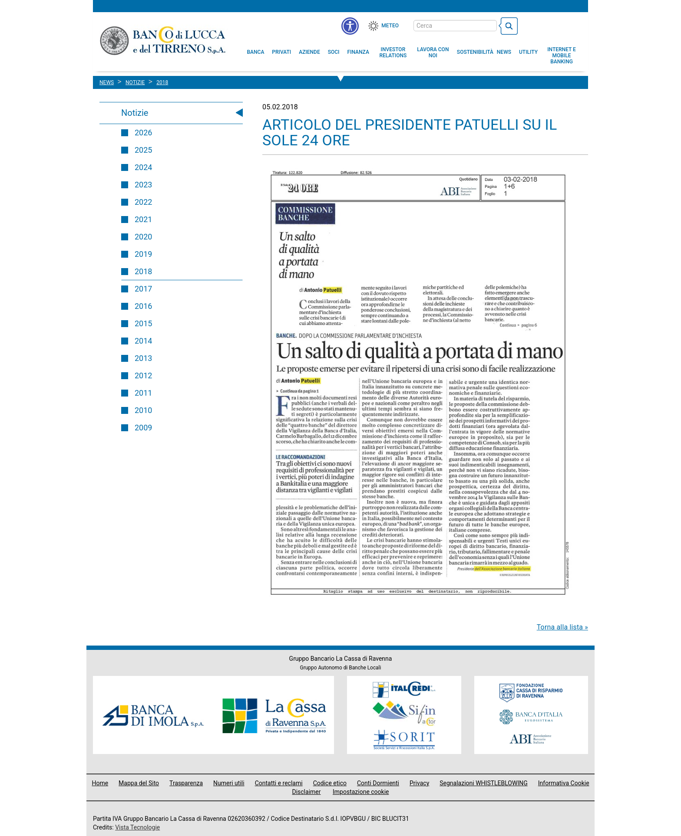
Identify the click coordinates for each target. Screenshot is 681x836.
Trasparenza (186, 783)
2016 (143, 306)
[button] (433, 52)
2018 (143, 271)
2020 (143, 236)
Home (100, 783)
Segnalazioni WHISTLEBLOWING (484, 783)
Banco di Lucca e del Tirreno (163, 40)
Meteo (390, 26)
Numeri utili (229, 783)
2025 (143, 149)
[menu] (350, 26)
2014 (143, 340)
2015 (143, 323)
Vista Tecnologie (137, 827)
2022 (143, 202)
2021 (143, 219)
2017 (143, 288)
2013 (143, 358)
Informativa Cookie (563, 783)
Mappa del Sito (139, 783)
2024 (143, 167)
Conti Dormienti (378, 783)
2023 (143, 184)
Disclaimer (306, 791)
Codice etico (330, 783)
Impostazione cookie (361, 791)
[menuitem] (255, 52)
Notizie (134, 113)
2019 (143, 254)
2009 (143, 427)
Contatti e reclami (279, 783)
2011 (143, 392)
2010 (143, 410)
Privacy (419, 783)
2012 (143, 375)
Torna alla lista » (562, 627)
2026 (143, 132)
